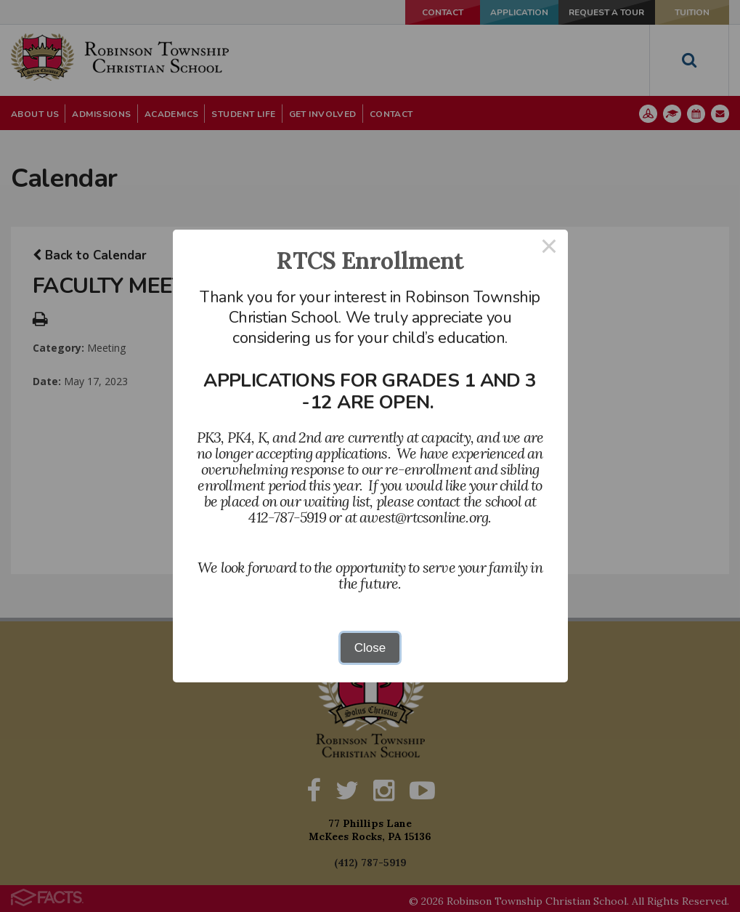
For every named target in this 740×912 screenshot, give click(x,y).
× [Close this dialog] (549, 248)
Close (370, 648)
